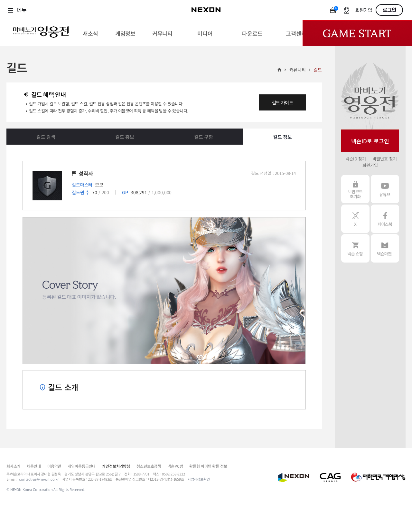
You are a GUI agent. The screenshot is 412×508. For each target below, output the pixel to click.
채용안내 (34, 466)
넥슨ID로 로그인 (370, 141)
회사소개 (13, 466)
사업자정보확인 (199, 479)
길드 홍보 (124, 136)
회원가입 (363, 10)
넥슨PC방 (175, 466)
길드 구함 (203, 136)
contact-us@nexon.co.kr (39, 479)
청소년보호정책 (148, 466)
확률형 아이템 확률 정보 (208, 466)
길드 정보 (282, 136)
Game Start (357, 33)
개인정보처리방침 (116, 466)
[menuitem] (90, 33)
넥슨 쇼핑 (355, 248)
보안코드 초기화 (355, 189)
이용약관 (54, 466)
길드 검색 (45, 136)
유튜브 (385, 189)
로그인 (389, 10)
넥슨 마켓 (385, 248)
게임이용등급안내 (82, 466)
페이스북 (385, 219)
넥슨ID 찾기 (355, 159)
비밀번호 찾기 (384, 159)
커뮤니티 (297, 69)
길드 (318, 69)
